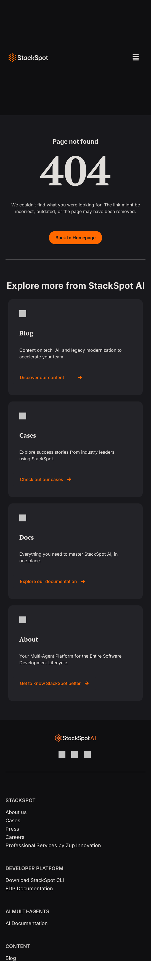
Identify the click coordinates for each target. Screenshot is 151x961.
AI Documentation (27, 923)
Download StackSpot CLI (35, 880)
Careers (15, 837)
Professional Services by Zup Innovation (53, 845)
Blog (11, 958)
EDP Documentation (29, 888)
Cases (13, 820)
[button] (123, 58)
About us (16, 812)
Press (12, 829)
